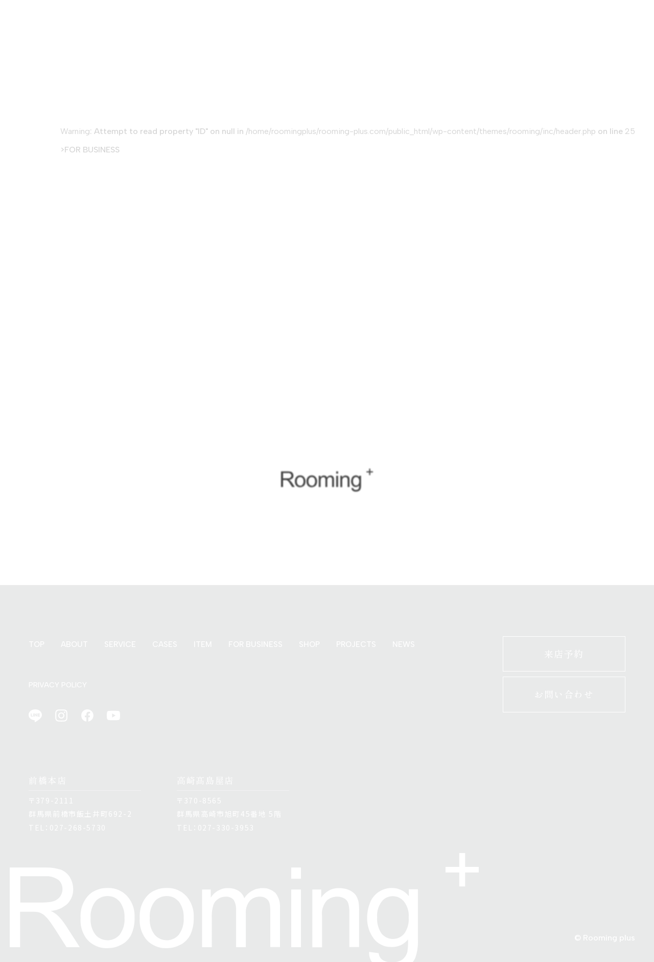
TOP (36, 644)
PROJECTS (356, 644)
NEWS (403, 644)
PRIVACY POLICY (58, 685)
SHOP (309, 644)
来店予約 (564, 653)
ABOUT (74, 644)
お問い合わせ (564, 694)
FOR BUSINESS (92, 149)
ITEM (203, 644)
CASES (164, 644)
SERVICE (120, 644)
